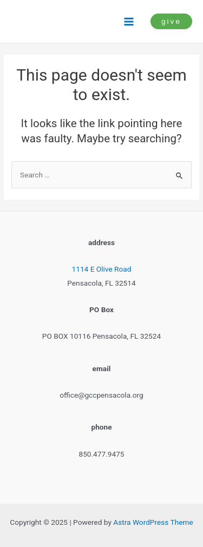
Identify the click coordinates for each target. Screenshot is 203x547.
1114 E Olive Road (102, 269)
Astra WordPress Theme (153, 522)
